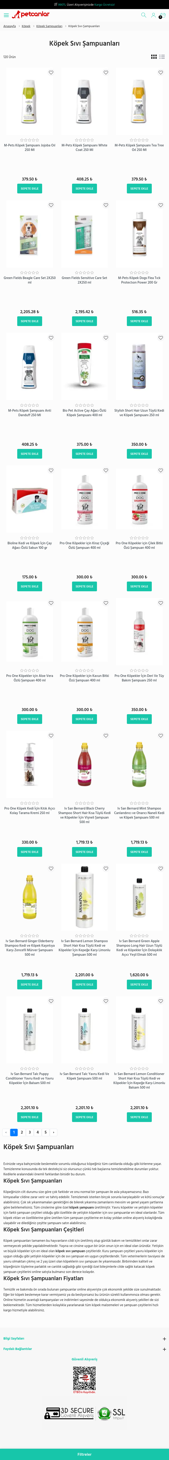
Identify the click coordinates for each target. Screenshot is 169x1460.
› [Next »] (53, 1132)
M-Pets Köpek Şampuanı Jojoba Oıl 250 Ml (29, 148)
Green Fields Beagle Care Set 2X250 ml (30, 280)
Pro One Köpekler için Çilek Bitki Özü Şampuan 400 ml (139, 545)
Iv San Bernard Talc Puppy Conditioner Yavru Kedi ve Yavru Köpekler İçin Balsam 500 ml (29, 1078)
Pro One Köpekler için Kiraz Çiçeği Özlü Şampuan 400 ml (84, 545)
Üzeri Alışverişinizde (84, 4)
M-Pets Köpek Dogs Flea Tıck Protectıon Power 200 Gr (139, 280)
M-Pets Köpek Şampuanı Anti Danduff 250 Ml (29, 413)
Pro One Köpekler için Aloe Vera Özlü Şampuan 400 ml (29, 678)
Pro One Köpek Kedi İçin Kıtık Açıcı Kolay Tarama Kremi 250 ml (29, 811)
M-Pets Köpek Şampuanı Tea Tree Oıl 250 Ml (139, 148)
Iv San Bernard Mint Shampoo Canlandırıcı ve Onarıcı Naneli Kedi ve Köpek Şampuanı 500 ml (139, 813)
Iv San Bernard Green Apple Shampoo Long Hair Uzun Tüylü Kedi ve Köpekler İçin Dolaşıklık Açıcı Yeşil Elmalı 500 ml (139, 948)
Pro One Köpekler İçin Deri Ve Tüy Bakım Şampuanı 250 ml (139, 678)
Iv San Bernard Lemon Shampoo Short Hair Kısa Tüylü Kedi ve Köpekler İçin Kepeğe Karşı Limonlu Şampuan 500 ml (84, 948)
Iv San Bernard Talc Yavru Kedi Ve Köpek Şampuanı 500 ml (84, 1076)
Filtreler (84, 1454)
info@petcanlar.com (92, 1445)
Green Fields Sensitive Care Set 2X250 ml (84, 280)
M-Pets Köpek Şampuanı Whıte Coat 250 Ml (84, 148)
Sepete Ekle (30, 188)
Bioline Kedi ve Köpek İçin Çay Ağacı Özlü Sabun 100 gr (29, 545)
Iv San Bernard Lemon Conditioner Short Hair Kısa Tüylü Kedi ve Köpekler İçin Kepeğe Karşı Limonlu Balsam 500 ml (139, 1080)
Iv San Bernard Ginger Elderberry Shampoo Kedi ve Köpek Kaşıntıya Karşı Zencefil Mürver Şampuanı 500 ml (30, 948)
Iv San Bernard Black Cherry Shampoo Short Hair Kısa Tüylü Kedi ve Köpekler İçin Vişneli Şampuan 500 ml (84, 815)
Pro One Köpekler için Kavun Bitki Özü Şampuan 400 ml (84, 678)
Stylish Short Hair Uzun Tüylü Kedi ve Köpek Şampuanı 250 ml (139, 413)
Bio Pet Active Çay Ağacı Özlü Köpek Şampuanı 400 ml (84, 413)
